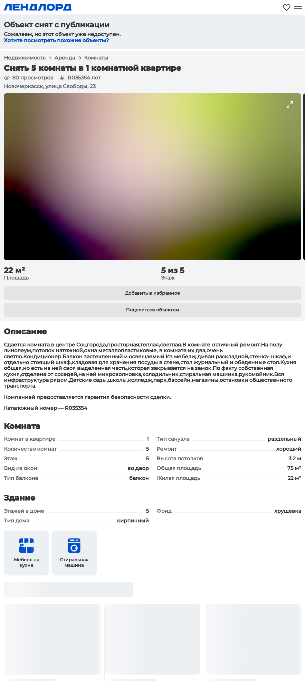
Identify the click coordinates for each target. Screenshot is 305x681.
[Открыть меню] (298, 7)
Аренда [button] (64, 58)
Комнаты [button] (96, 58)
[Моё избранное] (287, 7)
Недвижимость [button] (24, 58)
